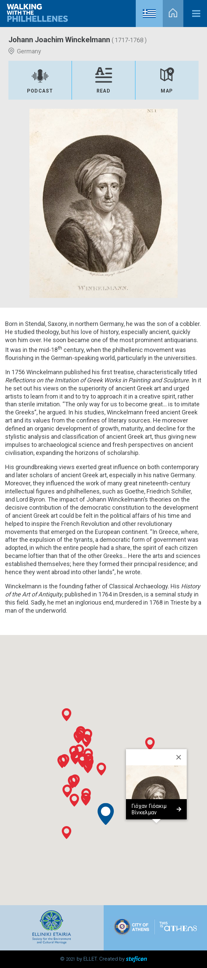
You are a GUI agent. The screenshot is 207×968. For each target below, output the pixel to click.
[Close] (179, 757)
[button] (72, 781)
